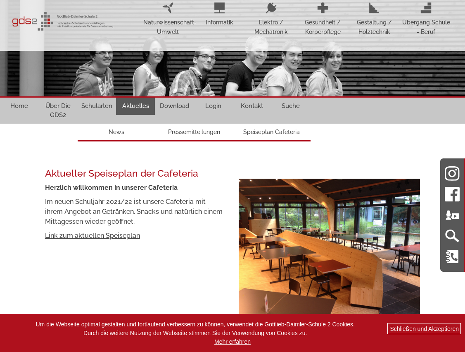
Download (174, 106)
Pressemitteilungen (194, 132)
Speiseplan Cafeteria (271, 132)
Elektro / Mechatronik (271, 18)
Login (213, 106)
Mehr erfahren (232, 341)
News (116, 132)
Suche (291, 106)
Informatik (219, 14)
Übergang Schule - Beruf (426, 18)
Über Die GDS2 (58, 110)
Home (19, 106)
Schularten (96, 106)
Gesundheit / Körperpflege (323, 18)
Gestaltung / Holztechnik (374, 18)
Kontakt (252, 106)
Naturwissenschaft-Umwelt (167, 18)
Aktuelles (135, 106)
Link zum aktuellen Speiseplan (92, 235)
